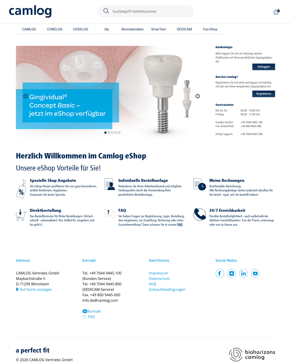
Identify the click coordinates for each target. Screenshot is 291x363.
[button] (25, 94)
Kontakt (94, 311)
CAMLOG (29, 29)
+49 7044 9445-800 (105, 284)
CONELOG (55, 29)
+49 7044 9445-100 (105, 273)
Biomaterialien (133, 29)
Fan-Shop (210, 29)
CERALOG (80, 29)
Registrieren (263, 93)
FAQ (122, 211)
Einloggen (264, 66)
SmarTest (158, 29)
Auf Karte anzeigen (36, 289)
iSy (106, 29)
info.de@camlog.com (100, 300)
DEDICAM (184, 29)
